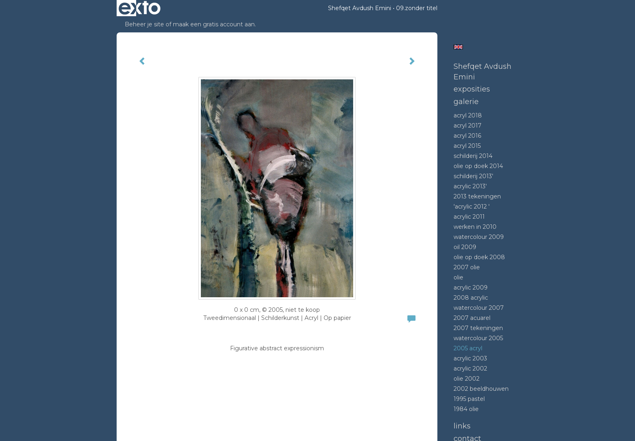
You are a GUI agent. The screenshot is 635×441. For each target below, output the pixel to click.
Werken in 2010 (475, 226)
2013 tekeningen (477, 196)
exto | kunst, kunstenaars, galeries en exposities (139, 8)
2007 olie (467, 267)
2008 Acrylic (471, 297)
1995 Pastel (469, 399)
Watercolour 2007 (479, 307)
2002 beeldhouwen (481, 388)
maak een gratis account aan (214, 24)
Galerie (466, 101)
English (458, 47)
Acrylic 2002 (470, 368)
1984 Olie (466, 409)
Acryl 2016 (467, 135)
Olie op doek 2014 (478, 166)
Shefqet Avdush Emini (359, 8)
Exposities (472, 89)
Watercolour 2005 (478, 338)
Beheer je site (144, 24)
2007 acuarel (472, 318)
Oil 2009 (465, 247)
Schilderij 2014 (473, 156)
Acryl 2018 (468, 115)
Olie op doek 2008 (479, 257)
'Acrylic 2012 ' (472, 206)
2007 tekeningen (478, 328)
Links (462, 426)
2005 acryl (468, 348)
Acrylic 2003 (470, 358)
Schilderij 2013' (473, 176)
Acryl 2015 (467, 145)
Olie (458, 277)
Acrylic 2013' (470, 186)
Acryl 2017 (468, 125)
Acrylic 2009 (471, 287)
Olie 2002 (466, 378)
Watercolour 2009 (479, 237)
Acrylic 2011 (469, 216)
